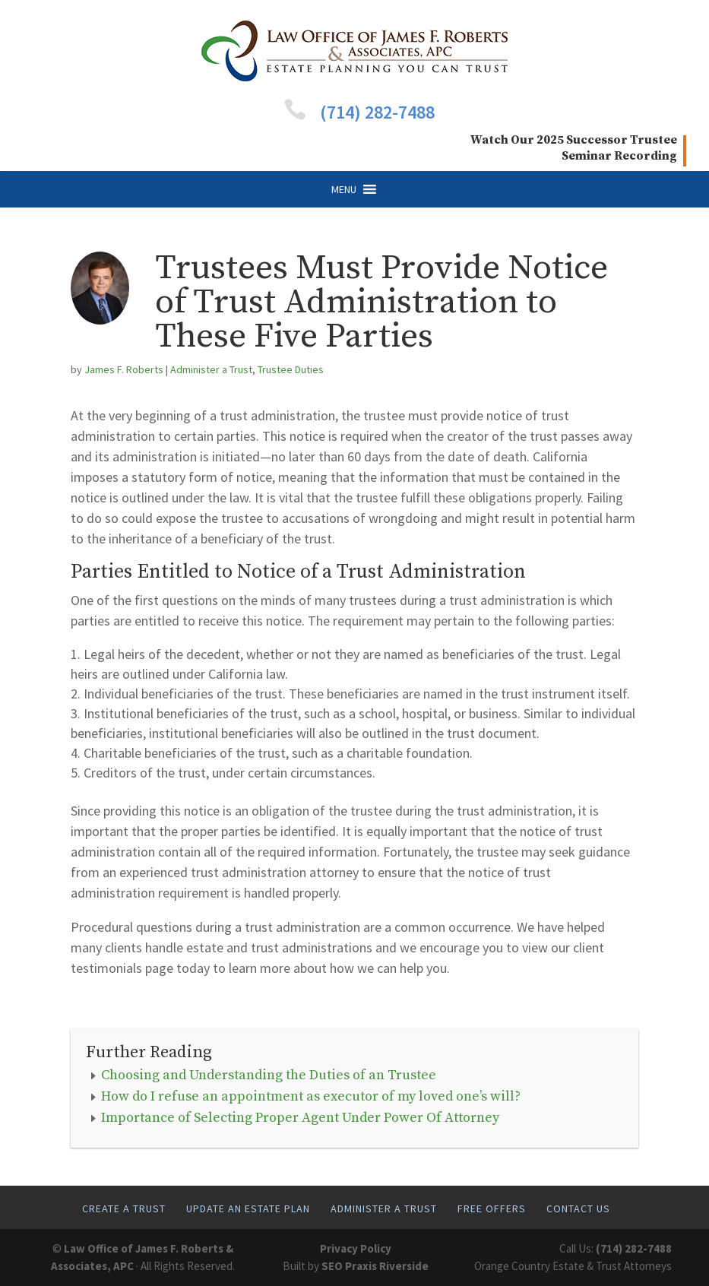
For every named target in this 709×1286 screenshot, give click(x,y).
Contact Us (578, 1208)
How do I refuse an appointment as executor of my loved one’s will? (311, 1096)
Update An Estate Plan (248, 1208)
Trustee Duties (291, 369)
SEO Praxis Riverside (375, 1266)
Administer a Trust (211, 369)
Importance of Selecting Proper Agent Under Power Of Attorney (300, 1117)
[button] (343, 189)
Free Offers (491, 1208)
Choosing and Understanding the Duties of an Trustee (268, 1075)
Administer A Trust (384, 1208)
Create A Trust (124, 1208)
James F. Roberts (123, 369)
